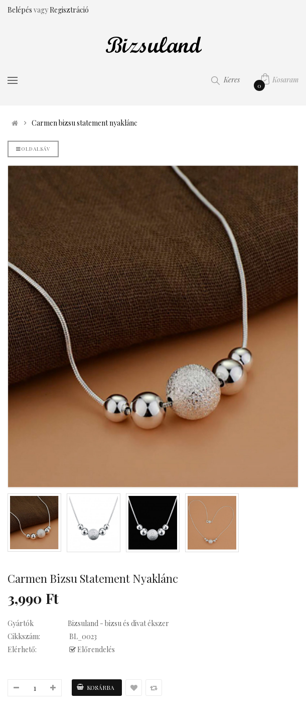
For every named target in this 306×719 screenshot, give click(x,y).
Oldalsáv (33, 148)
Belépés (21, 10)
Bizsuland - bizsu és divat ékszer (118, 623)
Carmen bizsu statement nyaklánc (84, 123)
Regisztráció (69, 10)
